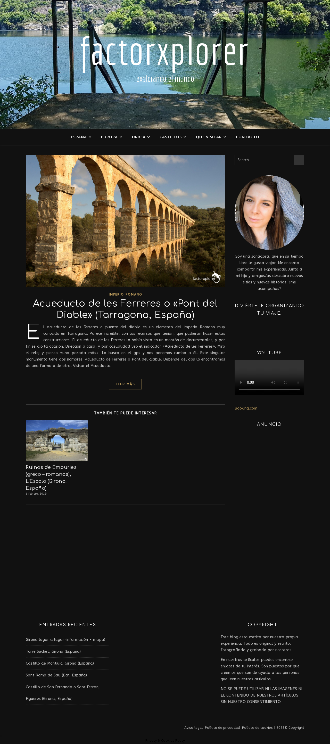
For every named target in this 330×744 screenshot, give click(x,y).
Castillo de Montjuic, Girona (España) (60, 663)
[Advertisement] (269, 508)
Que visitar (209, 136)
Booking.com (246, 408)
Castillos (171, 136)
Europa (109, 136)
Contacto (247, 136)
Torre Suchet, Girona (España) (53, 651)
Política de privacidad (222, 728)
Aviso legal (193, 728)
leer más (125, 384)
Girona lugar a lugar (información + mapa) (65, 639)
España (79, 136)
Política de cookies (257, 728)
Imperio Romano (125, 294)
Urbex (138, 136)
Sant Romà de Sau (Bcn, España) (56, 675)
